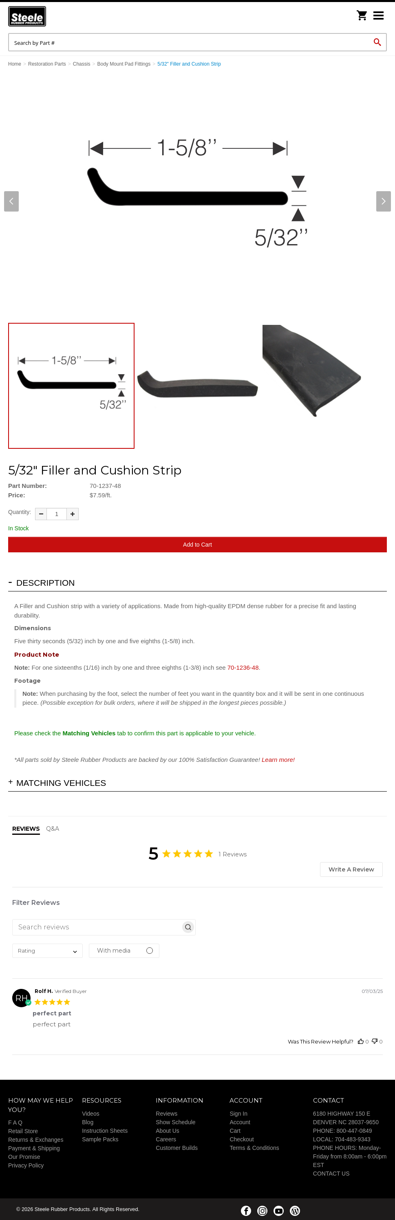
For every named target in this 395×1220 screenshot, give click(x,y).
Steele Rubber (49, 16)
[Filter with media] (124, 951)
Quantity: (19, 512)
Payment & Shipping (34, 1148)
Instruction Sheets (105, 1130)
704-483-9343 (353, 1139)
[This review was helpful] (360, 1041)
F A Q (15, 1122)
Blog (87, 1122)
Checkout (241, 1139)
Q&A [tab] (52, 828)
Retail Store (23, 1131)
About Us (167, 1130)
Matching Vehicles (61, 783)
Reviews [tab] (26, 828)
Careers (166, 1139)
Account (239, 1122)
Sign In (238, 1113)
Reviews (166, 1113)
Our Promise (24, 1157)
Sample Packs (100, 1139)
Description (45, 582)
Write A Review (351, 869)
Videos (90, 1113)
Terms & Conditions (254, 1148)
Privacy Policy (26, 1165)
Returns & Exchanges (35, 1139)
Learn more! (278, 759)
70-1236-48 (243, 667)
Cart (234, 1130)
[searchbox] (97, 927)
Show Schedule (175, 1122)
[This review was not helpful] (374, 1041)
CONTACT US (331, 1173)
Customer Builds (177, 1148)
